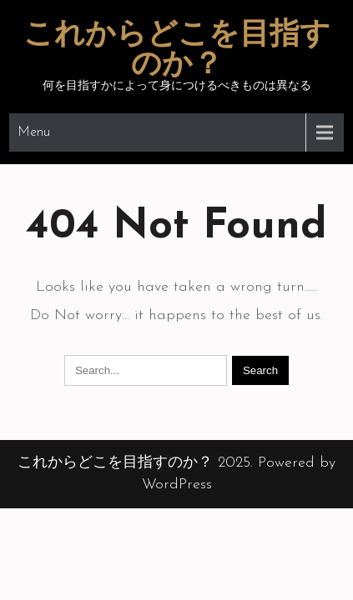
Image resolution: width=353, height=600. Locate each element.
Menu (34, 132)
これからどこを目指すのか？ (176, 51)
